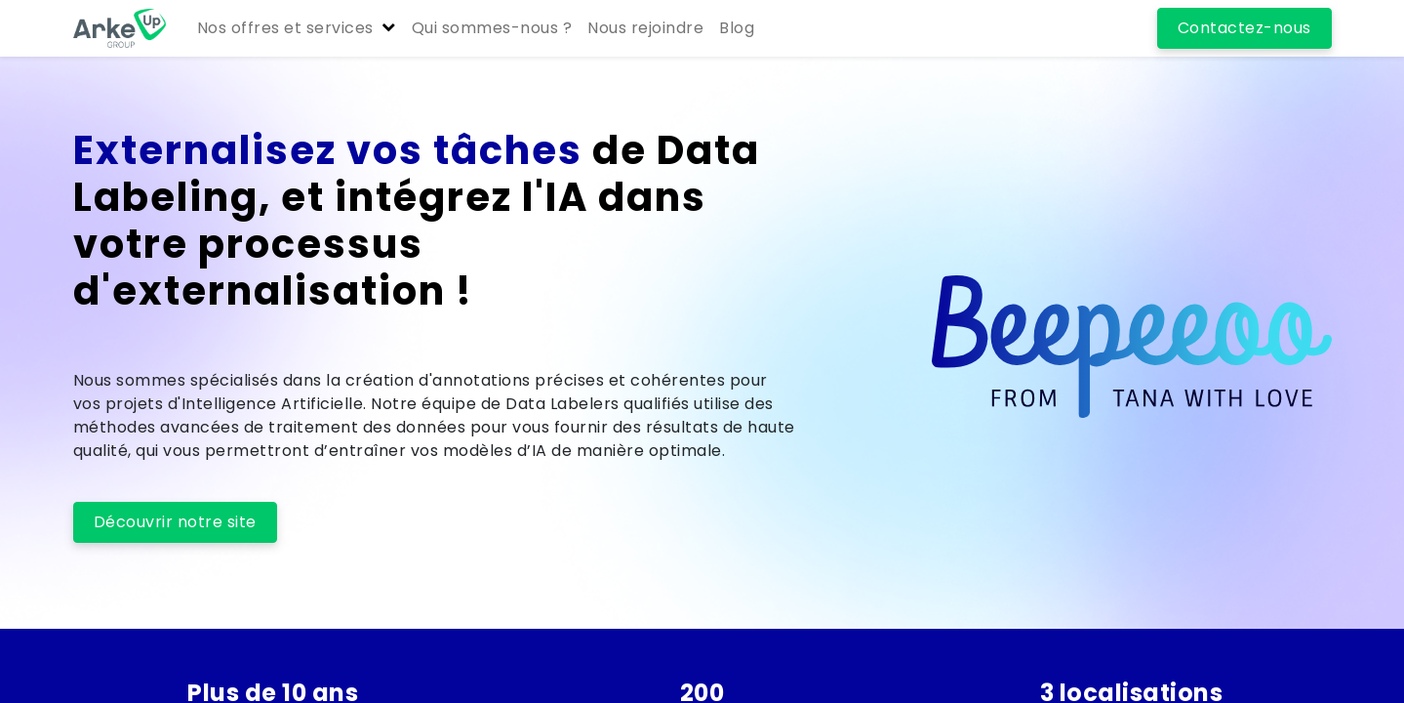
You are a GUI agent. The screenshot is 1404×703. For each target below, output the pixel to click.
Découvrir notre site (175, 522)
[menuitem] (492, 28)
